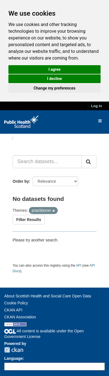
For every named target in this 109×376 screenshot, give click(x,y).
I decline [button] (54, 78)
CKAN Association (20, 317)
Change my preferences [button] (54, 88)
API (78, 265)
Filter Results (28, 219)
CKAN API (13, 310)
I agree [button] (54, 69)
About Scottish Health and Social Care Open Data (47, 296)
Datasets (26, 138)
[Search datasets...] (47, 161)
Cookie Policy (16, 303)
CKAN (13, 350)
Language (13, 358)
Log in (96, 106)
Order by (21, 181)
